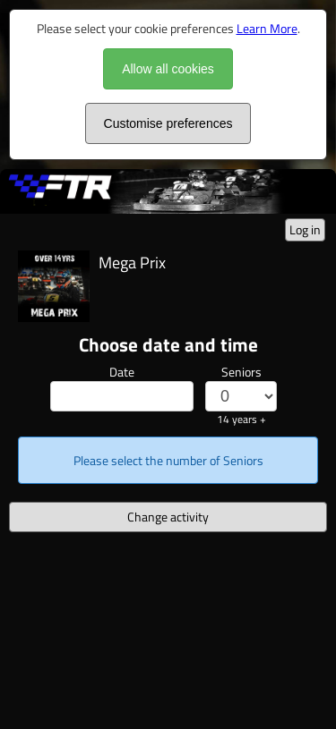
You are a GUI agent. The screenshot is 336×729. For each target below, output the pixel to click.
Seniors (241, 371)
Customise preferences (168, 123)
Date (121, 371)
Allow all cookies (168, 69)
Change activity (168, 516)
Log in (305, 229)
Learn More (267, 28)
